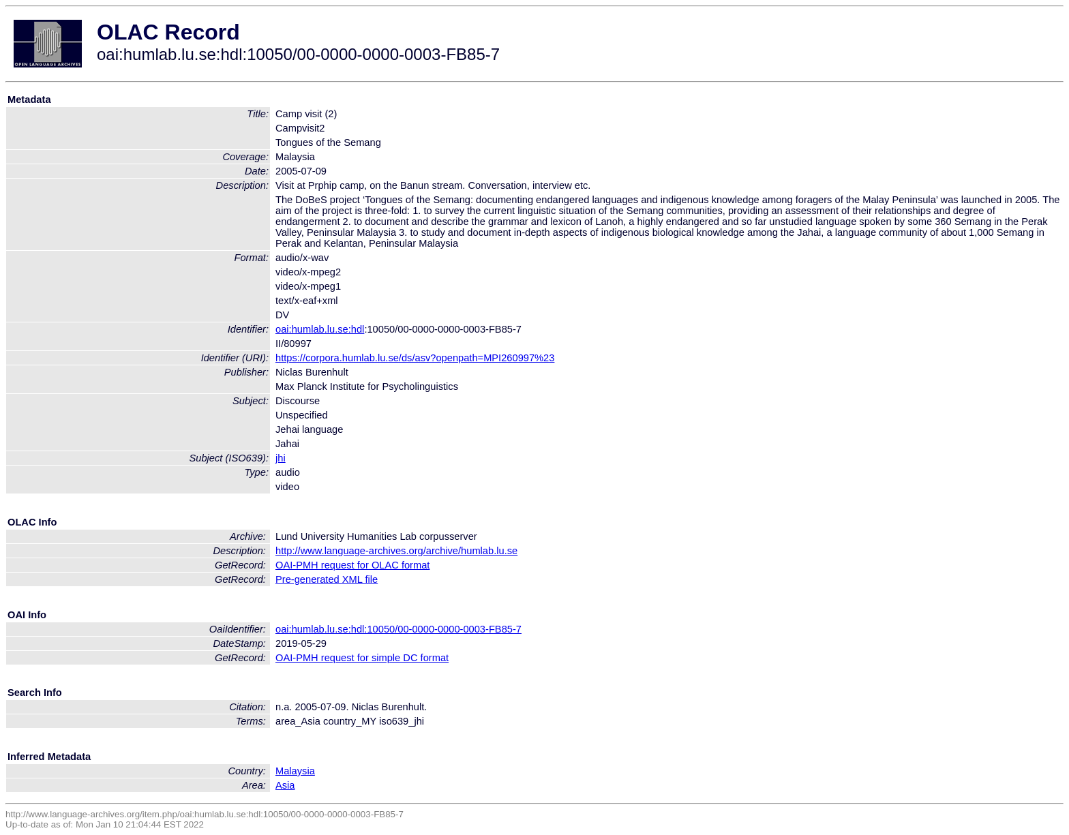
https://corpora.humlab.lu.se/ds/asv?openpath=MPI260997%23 (414, 357)
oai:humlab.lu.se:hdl (319, 329)
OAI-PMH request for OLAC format (352, 565)
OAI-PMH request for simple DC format (362, 657)
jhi (280, 458)
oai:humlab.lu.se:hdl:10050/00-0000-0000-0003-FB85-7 (398, 629)
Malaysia (295, 770)
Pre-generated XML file (326, 579)
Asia (285, 785)
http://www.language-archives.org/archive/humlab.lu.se (396, 550)
